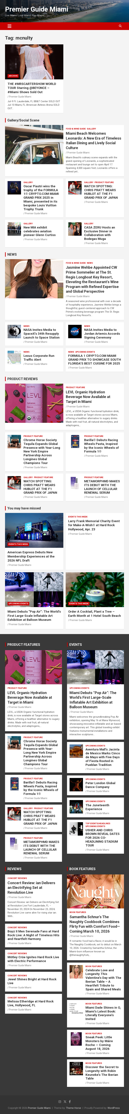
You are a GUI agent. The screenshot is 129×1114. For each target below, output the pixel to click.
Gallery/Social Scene (23, 120)
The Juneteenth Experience (97, 807)
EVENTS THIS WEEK (18, 544)
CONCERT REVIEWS (17, 878)
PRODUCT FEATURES (23, 645)
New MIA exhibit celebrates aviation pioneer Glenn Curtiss (40, 231)
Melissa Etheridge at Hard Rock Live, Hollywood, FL (31, 1003)
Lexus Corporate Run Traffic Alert (39, 358)
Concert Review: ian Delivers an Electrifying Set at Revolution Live (31, 888)
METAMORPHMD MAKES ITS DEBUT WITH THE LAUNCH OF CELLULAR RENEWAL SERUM (102, 487)
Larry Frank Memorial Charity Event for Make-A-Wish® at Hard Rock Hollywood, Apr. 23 (94, 525)
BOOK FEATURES (82, 869)
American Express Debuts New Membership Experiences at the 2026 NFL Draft (31, 556)
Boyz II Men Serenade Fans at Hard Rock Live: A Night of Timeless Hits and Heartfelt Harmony (33, 935)
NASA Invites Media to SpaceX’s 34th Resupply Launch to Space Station (42, 333)
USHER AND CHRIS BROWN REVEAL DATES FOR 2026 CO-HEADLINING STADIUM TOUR (102, 837)
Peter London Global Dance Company (100, 785)
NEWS (12, 254)
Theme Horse (73, 1107)
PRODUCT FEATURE (104, 182)
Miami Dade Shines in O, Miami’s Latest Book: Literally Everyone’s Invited (103, 1013)
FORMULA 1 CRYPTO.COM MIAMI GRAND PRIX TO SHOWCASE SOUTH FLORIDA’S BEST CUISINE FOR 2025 (94, 359)
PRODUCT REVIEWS (22, 379)
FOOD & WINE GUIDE (76, 129)
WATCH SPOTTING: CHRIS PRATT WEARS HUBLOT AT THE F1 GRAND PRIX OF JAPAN (101, 192)
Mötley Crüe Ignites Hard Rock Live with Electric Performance (33, 959)
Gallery (91, 129)
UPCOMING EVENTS (85, 352)
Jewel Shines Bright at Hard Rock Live (32, 981)
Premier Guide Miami (36, 9)
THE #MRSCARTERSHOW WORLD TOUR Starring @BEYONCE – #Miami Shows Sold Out (32, 88)
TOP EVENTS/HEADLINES (97, 823)
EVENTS (75, 645)
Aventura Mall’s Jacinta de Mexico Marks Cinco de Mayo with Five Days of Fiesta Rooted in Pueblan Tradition (102, 757)
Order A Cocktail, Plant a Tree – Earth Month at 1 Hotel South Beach (94, 614)
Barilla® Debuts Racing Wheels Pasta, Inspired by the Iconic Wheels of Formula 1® (101, 445)
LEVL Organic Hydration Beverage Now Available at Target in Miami (88, 397)
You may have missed (24, 508)
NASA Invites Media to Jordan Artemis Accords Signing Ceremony (102, 333)
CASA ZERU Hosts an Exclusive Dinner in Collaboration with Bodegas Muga (99, 233)
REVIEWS (14, 869)
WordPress (114, 1107)
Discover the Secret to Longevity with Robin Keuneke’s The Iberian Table (102, 1072)
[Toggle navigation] (9, 26)
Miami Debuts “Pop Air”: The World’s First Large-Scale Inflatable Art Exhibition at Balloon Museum (34, 616)
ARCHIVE (13, 76)
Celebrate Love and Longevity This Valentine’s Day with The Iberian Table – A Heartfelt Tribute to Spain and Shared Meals (103, 979)
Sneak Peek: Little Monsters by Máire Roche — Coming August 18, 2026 (99, 1043)
